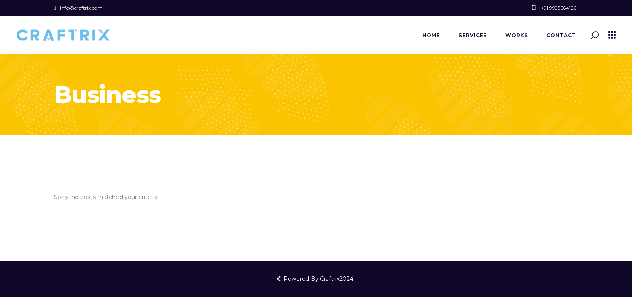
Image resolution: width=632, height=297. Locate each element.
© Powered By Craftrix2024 (316, 278)
